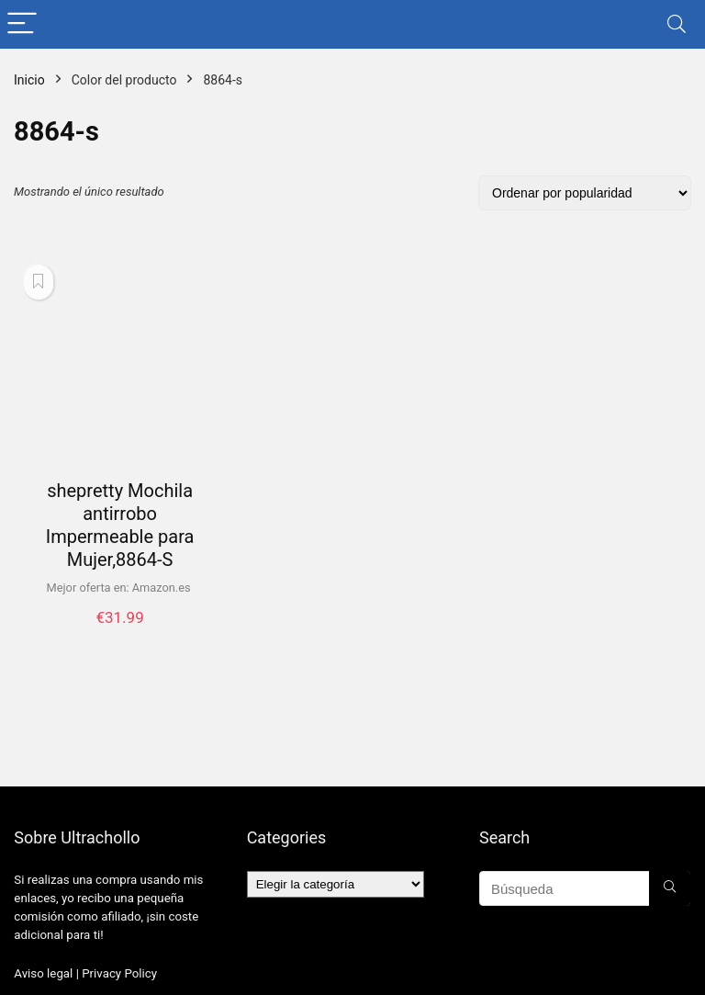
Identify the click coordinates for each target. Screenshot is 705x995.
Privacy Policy (119, 973)
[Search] (677, 24)
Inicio (29, 80)
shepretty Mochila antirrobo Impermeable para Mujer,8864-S (120, 525)
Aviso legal (43, 973)
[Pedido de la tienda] (584, 192)
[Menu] (22, 24)
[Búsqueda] (669, 888)
